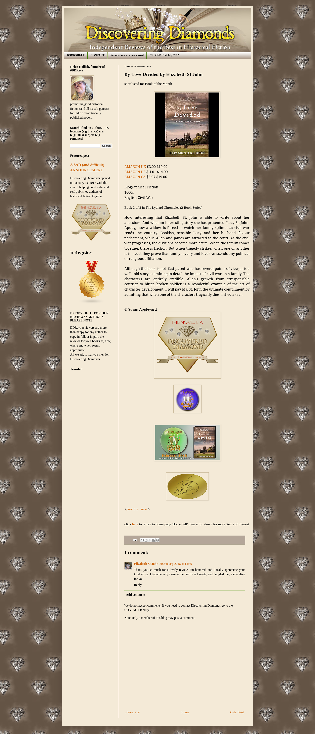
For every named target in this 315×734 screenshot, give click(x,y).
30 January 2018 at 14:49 (176, 563)
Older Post (237, 712)
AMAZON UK (135, 166)
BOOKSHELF (76, 55)
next (144, 509)
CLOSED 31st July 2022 (164, 55)
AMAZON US (134, 171)
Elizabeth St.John (146, 563)
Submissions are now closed (127, 55)
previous (132, 509)
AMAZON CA (135, 176)
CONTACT (97, 55)
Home (185, 712)
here (134, 524)
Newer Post (132, 712)
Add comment (135, 594)
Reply (138, 585)
